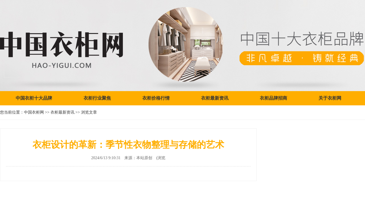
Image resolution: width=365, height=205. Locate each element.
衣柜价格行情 (156, 98)
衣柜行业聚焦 (97, 98)
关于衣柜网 (330, 98)
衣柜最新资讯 (214, 98)
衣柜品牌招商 (273, 98)
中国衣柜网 (34, 112)
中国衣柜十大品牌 (34, 98)
